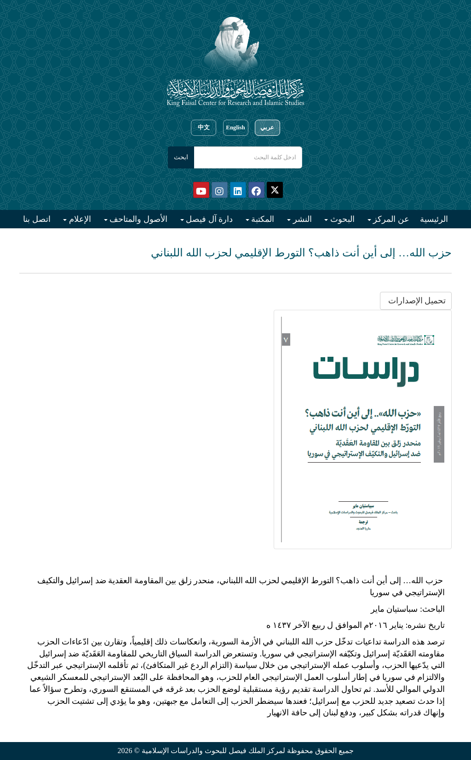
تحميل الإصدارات (416, 300)
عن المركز (390, 219)
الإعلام (79, 219)
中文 (204, 127)
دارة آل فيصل (208, 219)
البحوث (341, 219)
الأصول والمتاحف (137, 219)
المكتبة (262, 219)
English (235, 127)
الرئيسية (434, 219)
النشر (301, 219)
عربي (267, 127)
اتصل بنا (37, 219)
